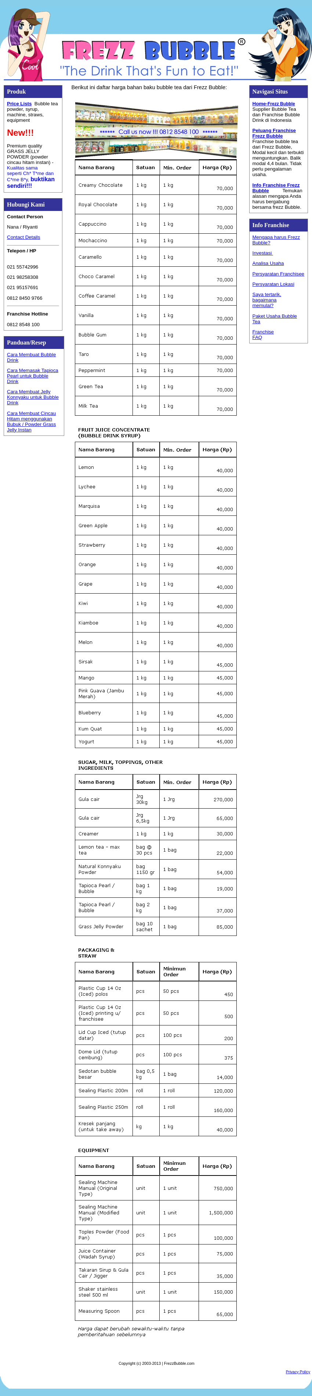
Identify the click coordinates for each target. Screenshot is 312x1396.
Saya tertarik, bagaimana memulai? (267, 300)
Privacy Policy (298, 1372)
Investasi (263, 253)
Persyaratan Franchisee (279, 274)
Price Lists (19, 103)
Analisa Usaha (268, 263)
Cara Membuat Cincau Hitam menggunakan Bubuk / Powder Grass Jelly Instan (31, 422)
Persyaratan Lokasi (273, 284)
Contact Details (23, 237)
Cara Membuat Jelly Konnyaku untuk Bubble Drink (33, 397)
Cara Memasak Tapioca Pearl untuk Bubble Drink (32, 376)
